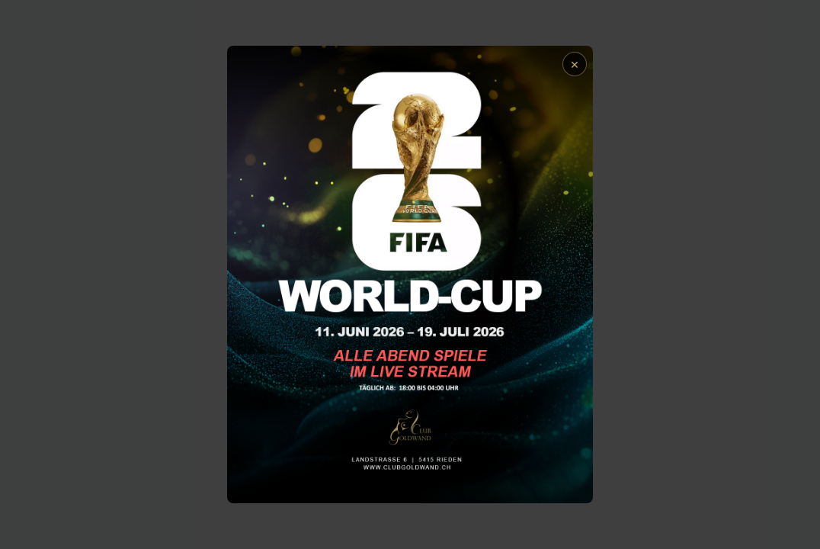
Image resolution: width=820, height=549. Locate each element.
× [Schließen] (574, 64)
